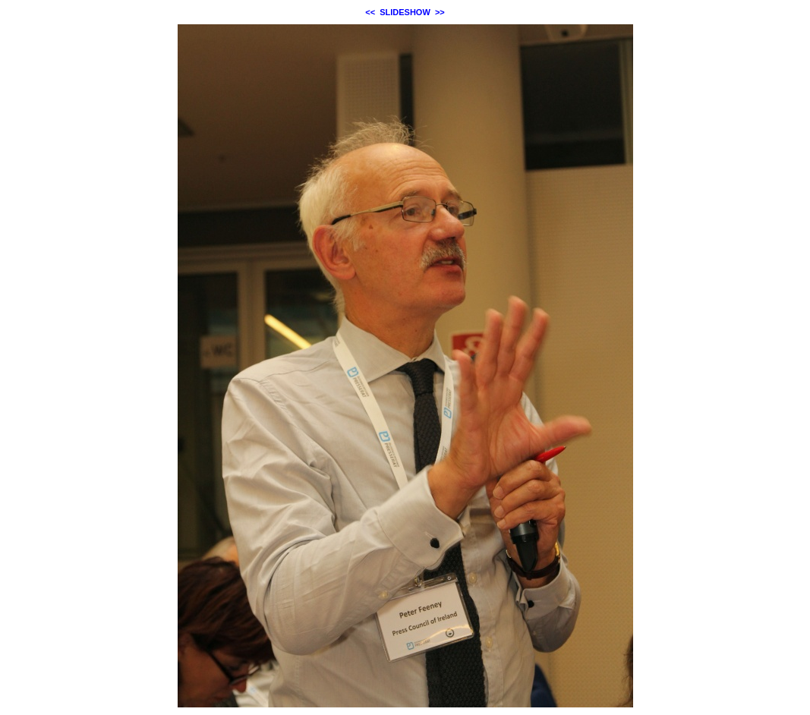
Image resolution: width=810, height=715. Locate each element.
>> (440, 12)
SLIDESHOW (405, 12)
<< (370, 12)
